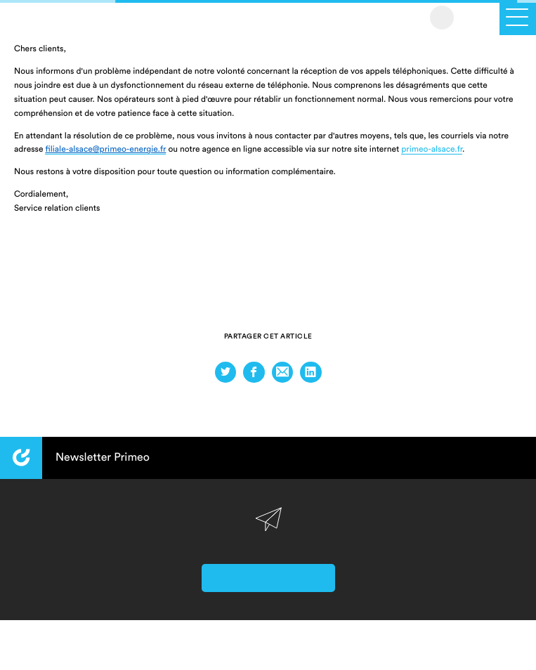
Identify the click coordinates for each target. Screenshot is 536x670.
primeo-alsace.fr (431, 149)
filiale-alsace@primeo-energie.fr (105, 149)
